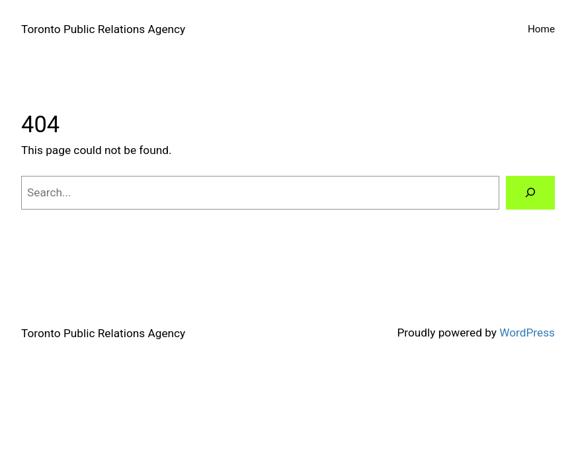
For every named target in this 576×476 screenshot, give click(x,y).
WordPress (527, 332)
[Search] (530, 193)
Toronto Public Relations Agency (103, 29)
